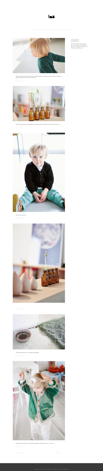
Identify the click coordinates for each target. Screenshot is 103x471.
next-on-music (68, 29)
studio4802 (39, 29)
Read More (19, 80)
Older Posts (58, 452)
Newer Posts (19, 452)
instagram (54, 29)
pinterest (60, 29)
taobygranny (47, 29)
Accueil (32, 29)
